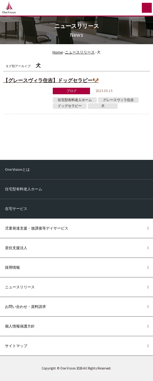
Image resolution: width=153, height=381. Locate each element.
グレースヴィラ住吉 (118, 100)
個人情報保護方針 (20, 326)
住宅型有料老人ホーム (75, 100)
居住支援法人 (16, 247)
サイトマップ (16, 345)
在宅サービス (16, 208)
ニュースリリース (80, 52)
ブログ (71, 91)
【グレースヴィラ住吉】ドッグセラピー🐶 (51, 80)
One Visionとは (17, 169)
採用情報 (12, 267)
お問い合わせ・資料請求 (25, 306)
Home (57, 52)
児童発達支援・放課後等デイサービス (36, 228)
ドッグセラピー (70, 106)
